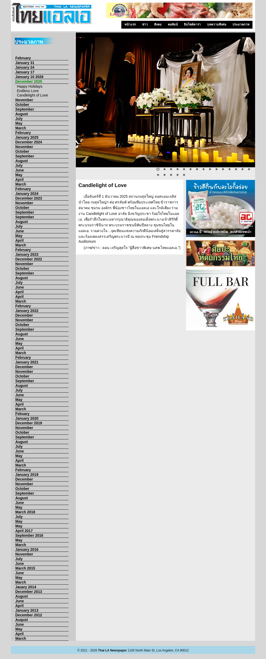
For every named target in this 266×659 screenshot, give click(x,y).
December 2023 (28, 198)
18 (171, 175)
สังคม (158, 24)
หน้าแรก (130, 24)
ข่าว (145, 24)
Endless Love (28, 91)
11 (223, 169)
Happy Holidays (29, 86)
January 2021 (26, 362)
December (24, 315)
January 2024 (26, 193)
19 (177, 175)
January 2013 (26, 610)
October (22, 105)
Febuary (22, 414)
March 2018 (25, 512)
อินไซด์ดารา (192, 24)
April (19, 179)
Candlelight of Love (32, 95)
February (23, 58)
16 (158, 175)
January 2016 (26, 549)
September (24, 109)
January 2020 (26, 418)
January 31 (24, 63)
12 (229, 169)
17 (164, 175)
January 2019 (26, 474)
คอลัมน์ (173, 24)
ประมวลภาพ (240, 24)
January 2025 (26, 137)
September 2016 (29, 535)
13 (236, 169)
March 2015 (25, 568)
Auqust (21, 620)
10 (216, 169)
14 (242, 169)
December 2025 (28, 81)
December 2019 (28, 423)
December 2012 (28, 615)
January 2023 (26, 254)
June (19, 170)
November (24, 100)
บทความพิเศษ (216, 24)
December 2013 (28, 592)
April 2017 (24, 531)
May (18, 123)
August (21, 114)
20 (184, 175)
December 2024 (28, 142)
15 (249, 169)
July (19, 119)
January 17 (24, 72)
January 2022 (26, 311)
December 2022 (28, 259)
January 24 (24, 67)
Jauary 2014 (25, 587)
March (20, 128)
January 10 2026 (29, 77)
